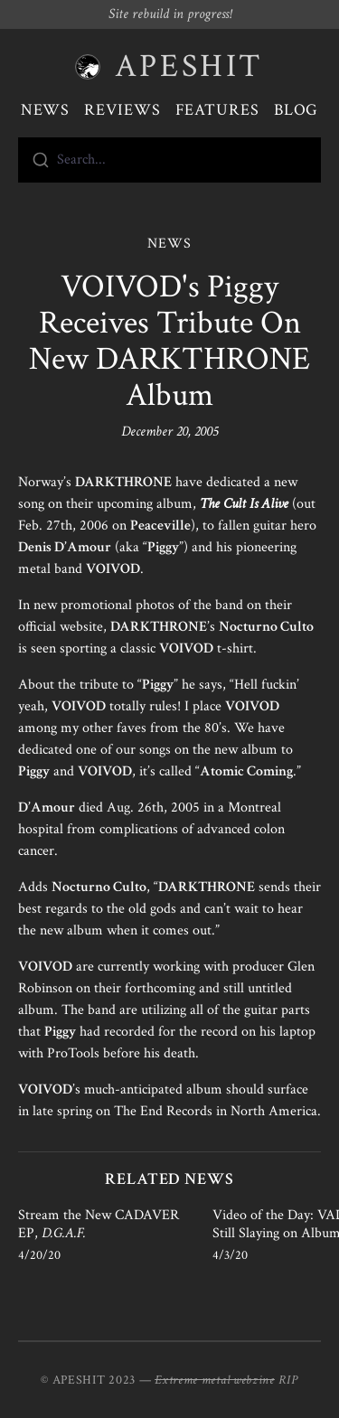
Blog (296, 109)
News (46, 109)
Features (217, 109)
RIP (288, 1380)
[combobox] (169, 160)
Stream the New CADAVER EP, (98, 1224)
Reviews (122, 109)
